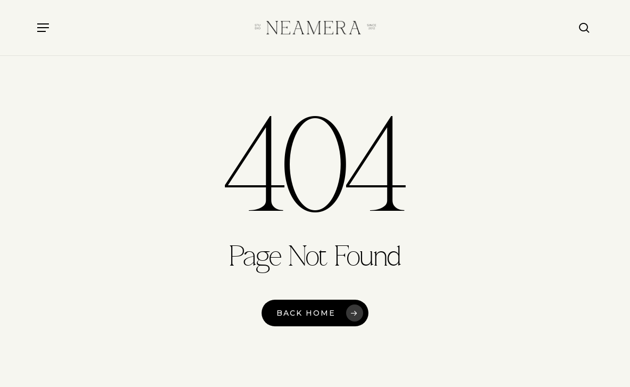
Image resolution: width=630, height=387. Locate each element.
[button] (43, 27)
